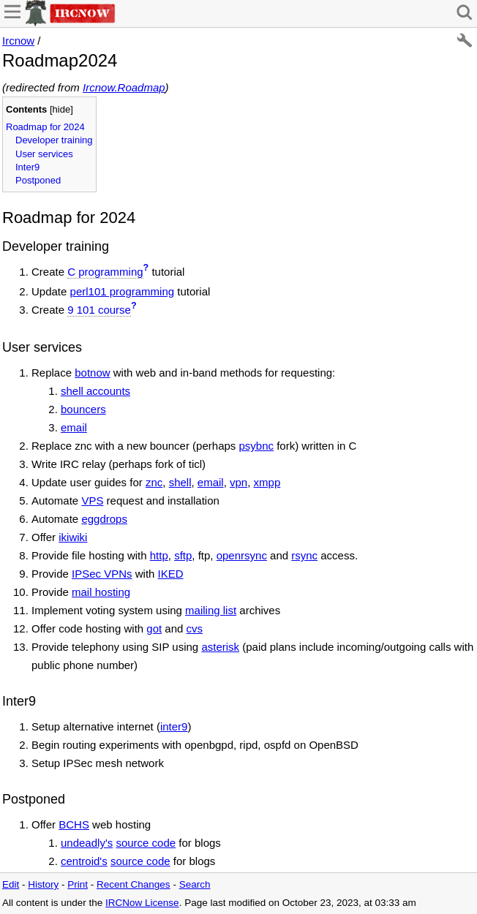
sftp (183, 555)
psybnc (256, 445)
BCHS (74, 824)
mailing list (210, 610)
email (74, 427)
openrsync (242, 555)
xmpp (267, 482)
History (43, 884)
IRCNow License (142, 902)
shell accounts (95, 391)
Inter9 (27, 167)
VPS (92, 500)
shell (180, 482)
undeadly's (87, 842)
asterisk (220, 647)
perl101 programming (122, 291)
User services (44, 154)
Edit (10, 884)
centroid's (84, 861)
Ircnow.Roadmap (124, 87)
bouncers (83, 409)
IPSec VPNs (102, 573)
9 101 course (99, 309)
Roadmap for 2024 (45, 127)
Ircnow (18, 40)
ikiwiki (73, 537)
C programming (105, 271)
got (154, 628)
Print (77, 884)
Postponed (38, 180)
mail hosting (101, 592)
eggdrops (104, 519)
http (159, 555)
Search (195, 884)
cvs (195, 628)
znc (154, 482)
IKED (171, 573)
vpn (238, 482)
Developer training (54, 140)
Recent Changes (133, 884)
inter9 (174, 726)
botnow (92, 372)
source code (146, 842)
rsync (304, 555)
